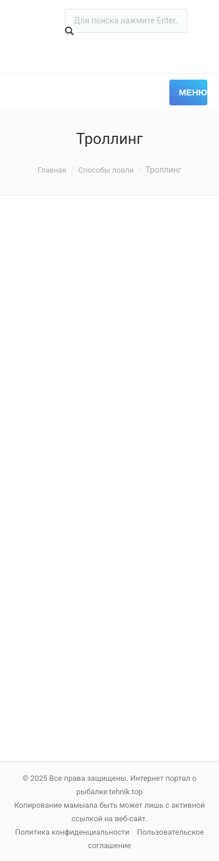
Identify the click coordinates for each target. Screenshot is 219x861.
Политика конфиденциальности (72, 832)
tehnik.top (126, 791)
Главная (51, 170)
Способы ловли (106, 170)
